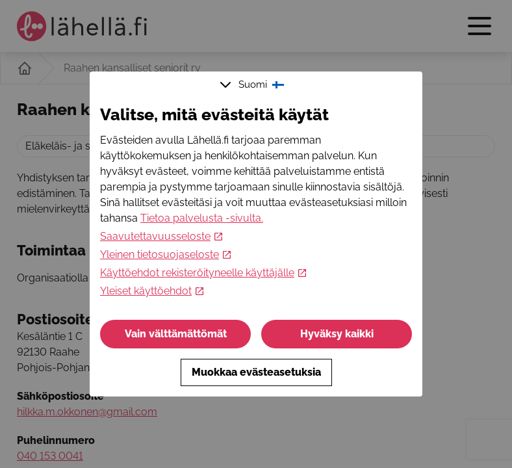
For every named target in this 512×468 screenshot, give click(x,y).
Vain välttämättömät (176, 334)
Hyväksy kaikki (337, 334)
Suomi (253, 84)
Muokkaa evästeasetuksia (256, 372)
